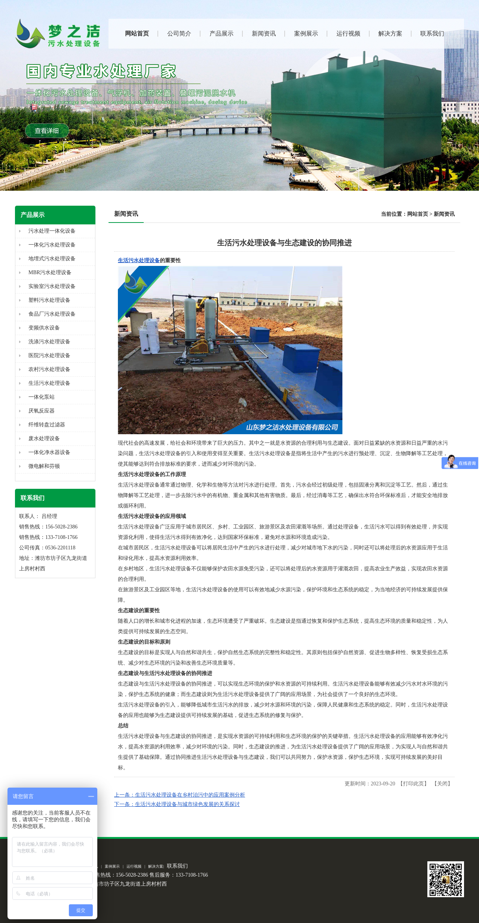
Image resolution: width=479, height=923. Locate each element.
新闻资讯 (444, 214)
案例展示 (112, 866)
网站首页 (417, 214)
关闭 (442, 783)
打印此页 (413, 783)
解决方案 (155, 866)
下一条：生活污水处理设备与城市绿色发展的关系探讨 (177, 804)
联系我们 (177, 866)
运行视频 (133, 866)
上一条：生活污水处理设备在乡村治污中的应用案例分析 (179, 795)
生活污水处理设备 (139, 260)
